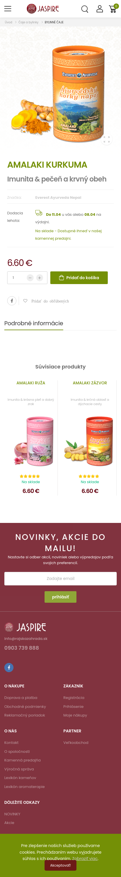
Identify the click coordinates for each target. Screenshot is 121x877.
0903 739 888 (21, 648)
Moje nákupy (75, 715)
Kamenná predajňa (22, 760)
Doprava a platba (20, 697)
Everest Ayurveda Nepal (58, 197)
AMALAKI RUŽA (30, 383)
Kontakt (11, 742)
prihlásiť (60, 597)
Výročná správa (19, 769)
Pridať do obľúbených (48, 301)
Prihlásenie (74, 706)
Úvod (9, 22)
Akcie (9, 822)
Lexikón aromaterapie (24, 786)
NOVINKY (12, 814)
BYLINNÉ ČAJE (54, 22)
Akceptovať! (60, 865)
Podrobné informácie (33, 323)
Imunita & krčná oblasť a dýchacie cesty (90, 401)
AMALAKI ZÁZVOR (90, 383)
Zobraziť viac (85, 858)
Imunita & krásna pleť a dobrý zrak (31, 401)
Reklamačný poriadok (24, 715)
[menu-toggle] (7, 8)
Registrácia (74, 697)
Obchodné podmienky (25, 706)
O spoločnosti (17, 751)
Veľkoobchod (76, 742)
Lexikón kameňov (20, 777)
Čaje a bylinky (28, 22)
